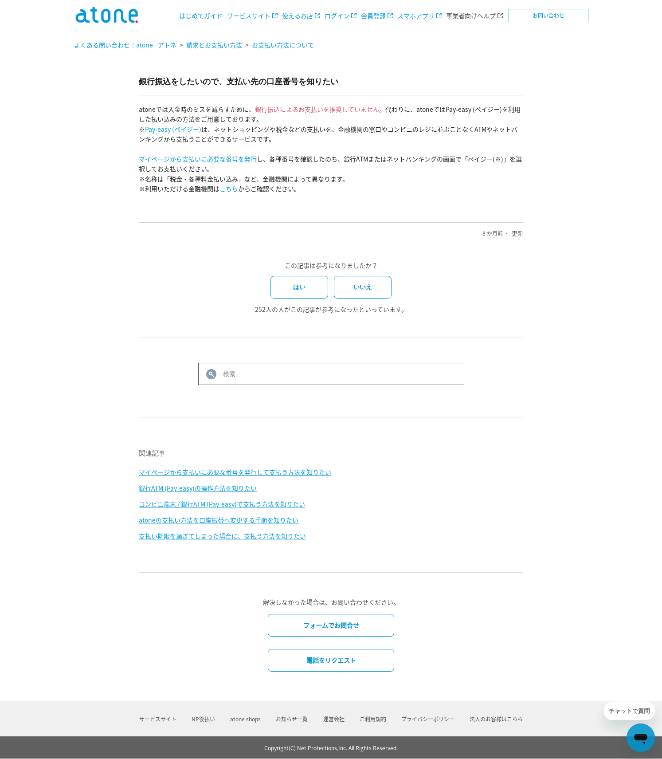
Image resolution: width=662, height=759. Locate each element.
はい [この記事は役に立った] (299, 287)
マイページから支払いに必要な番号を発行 (198, 158)
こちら (228, 188)
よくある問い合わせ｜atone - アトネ (125, 44)
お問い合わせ (548, 16)
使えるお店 (297, 15)
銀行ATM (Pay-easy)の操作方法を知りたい (198, 488)
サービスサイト (248, 15)
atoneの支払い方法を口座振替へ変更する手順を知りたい (218, 519)
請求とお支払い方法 (214, 44)
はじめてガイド (201, 15)
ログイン (337, 15)
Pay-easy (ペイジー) (173, 129)
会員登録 (373, 15)
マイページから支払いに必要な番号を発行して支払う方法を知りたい (235, 472)
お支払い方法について (283, 44)
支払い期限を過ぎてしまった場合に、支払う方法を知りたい (222, 535)
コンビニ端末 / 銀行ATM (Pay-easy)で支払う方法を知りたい (222, 503)
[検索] (331, 374)
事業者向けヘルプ (471, 15)
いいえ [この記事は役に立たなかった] (362, 287)
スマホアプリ (416, 15)
